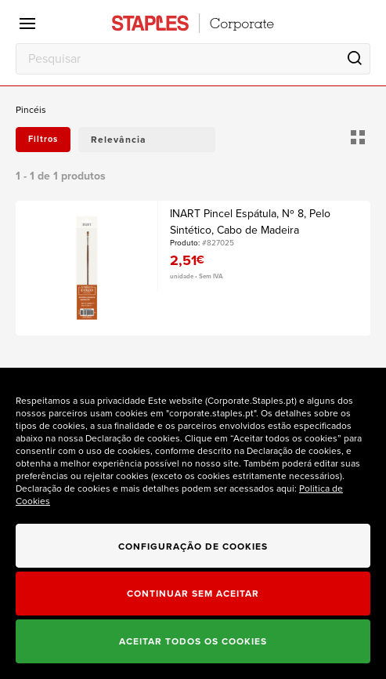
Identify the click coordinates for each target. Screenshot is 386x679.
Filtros (43, 139)
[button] (146, 139)
